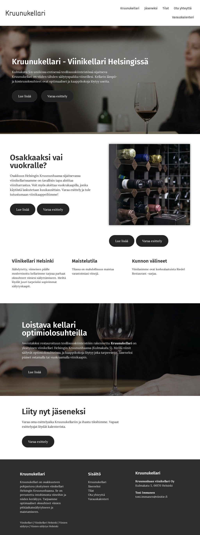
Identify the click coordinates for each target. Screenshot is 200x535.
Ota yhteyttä (183, 8)
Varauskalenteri (183, 17)
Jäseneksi (151, 8)
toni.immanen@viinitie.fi (151, 496)
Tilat (165, 8)
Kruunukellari (129, 8)
